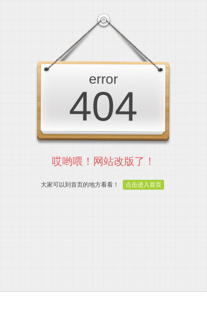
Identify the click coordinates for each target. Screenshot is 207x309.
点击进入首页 (143, 184)
